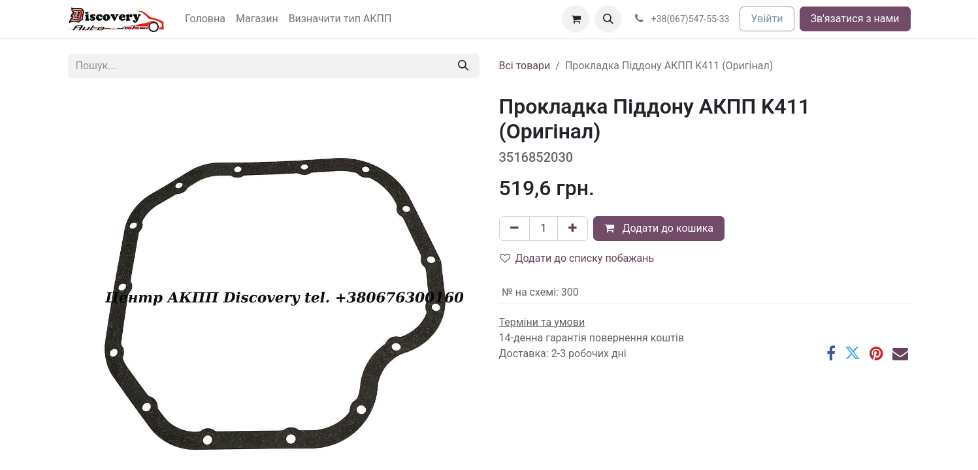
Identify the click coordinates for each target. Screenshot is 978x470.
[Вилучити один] (514, 228)
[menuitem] (205, 19)
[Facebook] (831, 353)
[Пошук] (463, 66)
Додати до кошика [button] (658, 228)
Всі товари (525, 65)
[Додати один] (572, 228)
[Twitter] (852, 353)
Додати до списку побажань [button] (577, 258)
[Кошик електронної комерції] (575, 19)
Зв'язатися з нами (855, 18)
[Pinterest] (876, 353)
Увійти (767, 18)
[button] (608, 19)
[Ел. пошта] (900, 353)
